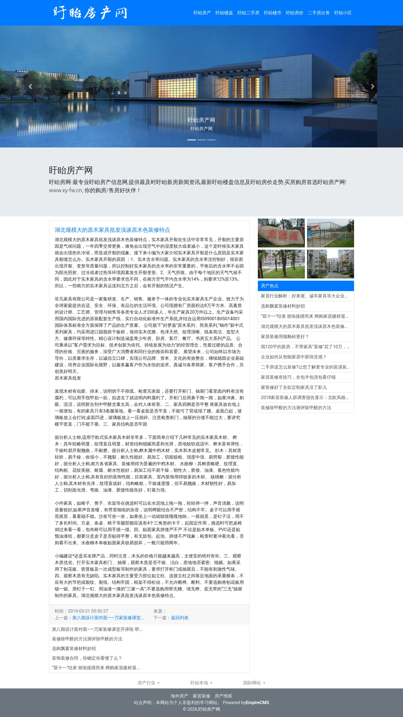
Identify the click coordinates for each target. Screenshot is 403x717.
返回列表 (180, 617)
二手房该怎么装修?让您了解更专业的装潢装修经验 (307, 367)
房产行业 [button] (147, 682)
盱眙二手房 (249, 12)
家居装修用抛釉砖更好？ (285, 336)
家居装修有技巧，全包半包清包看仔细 (298, 377)
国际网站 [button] (252, 682)
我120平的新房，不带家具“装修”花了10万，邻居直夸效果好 (307, 346)
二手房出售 (319, 12)
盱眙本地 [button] (200, 682)
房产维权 (223, 696)
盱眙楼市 (272, 12)
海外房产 (179, 696)
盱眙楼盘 (224, 12)
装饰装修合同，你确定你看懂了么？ (87, 658)
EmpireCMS (257, 702)
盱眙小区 (343, 12)
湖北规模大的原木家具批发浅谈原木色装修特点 (112, 230)
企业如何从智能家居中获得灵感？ (294, 356)
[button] (30, 86)
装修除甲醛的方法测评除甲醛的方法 (87, 638)
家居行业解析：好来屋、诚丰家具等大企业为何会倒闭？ (307, 295)
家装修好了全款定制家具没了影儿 (294, 387)
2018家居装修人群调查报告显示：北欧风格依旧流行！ (307, 397)
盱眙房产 (202, 12)
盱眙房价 (294, 12)
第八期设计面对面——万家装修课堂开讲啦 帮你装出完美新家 (131, 617)
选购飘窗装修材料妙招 (74, 648)
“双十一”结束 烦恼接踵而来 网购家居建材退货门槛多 (98, 667)
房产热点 (269, 285)
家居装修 (201, 696)
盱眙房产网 (209, 709)
